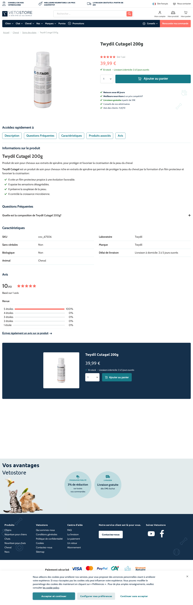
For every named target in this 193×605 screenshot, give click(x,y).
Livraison (108, 480)
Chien (8, 23)
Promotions (78, 23)
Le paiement (73, 538)
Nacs (6, 551)
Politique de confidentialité (49, 538)
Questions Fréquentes (40, 135)
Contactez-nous (44, 547)
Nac (38, 23)
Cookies (40, 543)
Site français (162, 3)
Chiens (7, 530)
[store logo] (17, 13)
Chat (18, 23)
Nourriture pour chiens (15, 534)
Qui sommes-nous (45, 530)
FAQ (69, 530)
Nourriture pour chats (15, 543)
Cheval (28, 23)
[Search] (129, 13)
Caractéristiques (71, 135)
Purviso (62, 23)
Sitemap (40, 551)
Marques (49, 23)
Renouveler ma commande (175, 23)
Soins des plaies (29, 32)
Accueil (6, 32)
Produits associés (100, 135)
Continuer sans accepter (134, 596)
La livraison (73, 534)
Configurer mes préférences (96, 596)
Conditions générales (46, 534)
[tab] (12, 136)
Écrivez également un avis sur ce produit (25, 333)
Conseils (151, 23)
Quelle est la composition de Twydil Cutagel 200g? (31, 215)
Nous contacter (184, 3)
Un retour (72, 543)
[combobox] (93, 13)
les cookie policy (51, 587)
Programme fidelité (77, 480)
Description (12, 135)
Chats (7, 538)
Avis (120, 135)
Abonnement (74, 547)
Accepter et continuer (53, 596)
